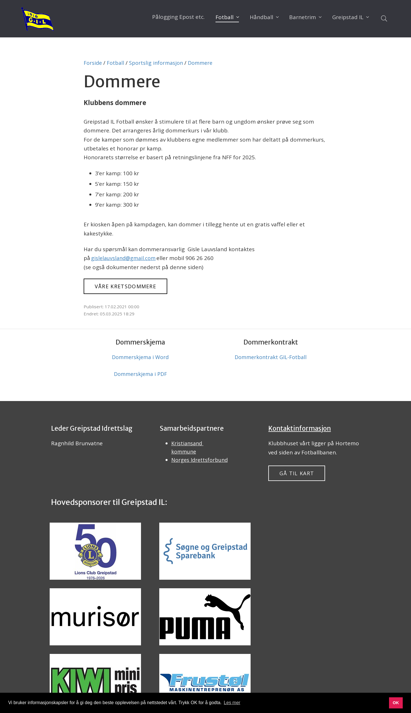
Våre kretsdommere (130, 286)
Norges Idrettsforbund (200, 464)
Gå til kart (299, 476)
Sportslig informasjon (158, 63)
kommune (184, 455)
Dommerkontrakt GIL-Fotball (270, 358)
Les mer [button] (232, 702)
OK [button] (396, 702)
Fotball (117, 63)
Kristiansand (188, 446)
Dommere (205, 63)
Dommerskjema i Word (140, 358)
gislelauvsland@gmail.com (125, 258)
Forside (93, 63)
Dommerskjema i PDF (140, 376)
